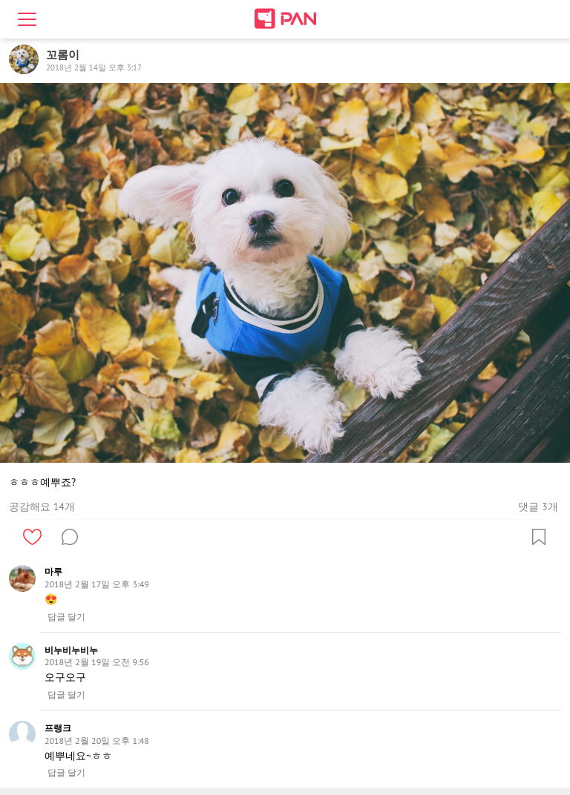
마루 (53, 571)
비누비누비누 (71, 650)
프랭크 (58, 727)
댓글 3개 (537, 506)
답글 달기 (66, 617)
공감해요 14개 (42, 506)
